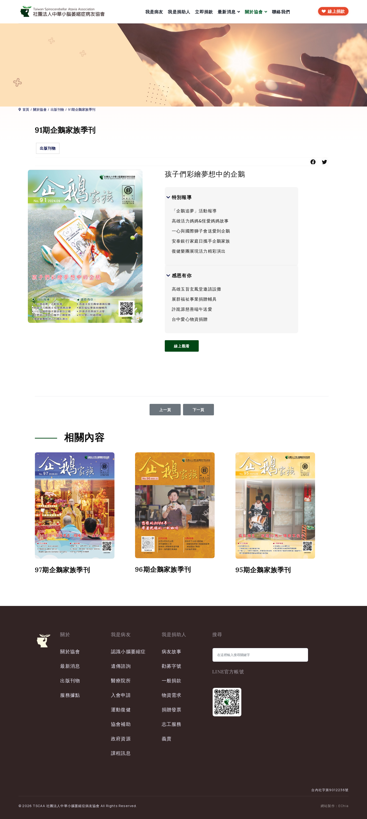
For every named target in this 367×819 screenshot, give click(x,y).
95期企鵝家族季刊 (263, 570)
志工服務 (172, 724)
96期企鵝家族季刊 (163, 569)
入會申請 (121, 695)
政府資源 (121, 739)
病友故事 (172, 651)
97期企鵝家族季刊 (62, 570)
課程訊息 (121, 753)
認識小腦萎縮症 (128, 651)
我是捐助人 (179, 12)
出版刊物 (48, 148)
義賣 (167, 739)
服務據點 (70, 695)
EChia (343, 806)
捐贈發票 (172, 709)
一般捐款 (172, 680)
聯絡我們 (281, 12)
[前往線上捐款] (333, 11)
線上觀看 (182, 346)
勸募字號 (172, 666)
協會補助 (121, 724)
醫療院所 (121, 680)
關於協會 (254, 12)
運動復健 (121, 709)
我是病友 (154, 12)
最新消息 (227, 12)
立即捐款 (204, 12)
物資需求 (172, 695)
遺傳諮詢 (121, 666)
